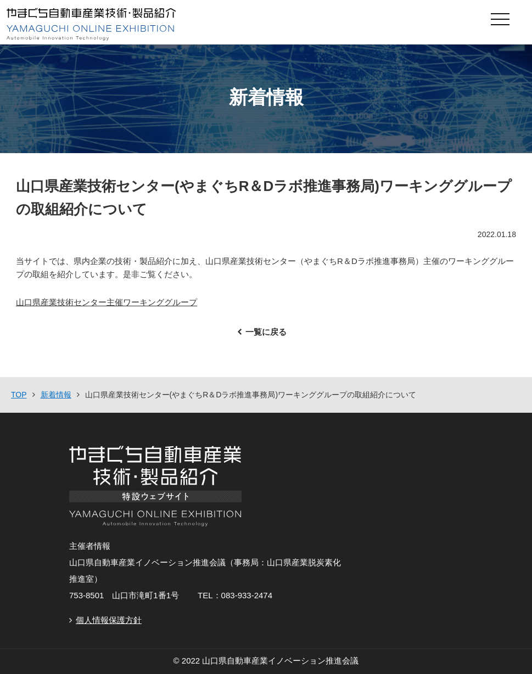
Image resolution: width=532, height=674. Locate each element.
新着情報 (56, 394)
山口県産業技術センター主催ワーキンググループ (106, 302)
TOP (19, 394)
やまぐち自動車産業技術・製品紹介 (214, 24)
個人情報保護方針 (109, 620)
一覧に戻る (266, 331)
